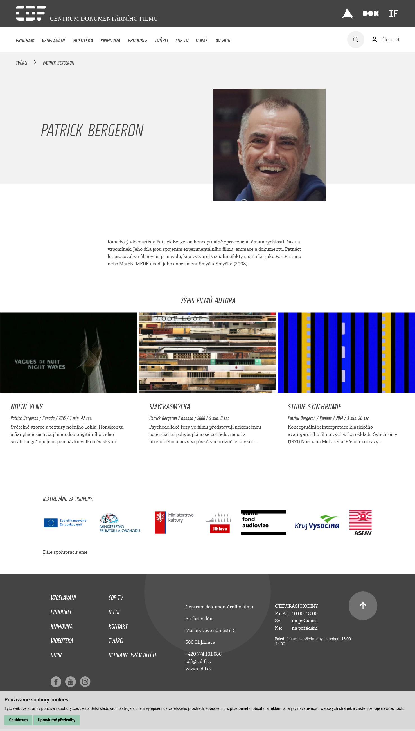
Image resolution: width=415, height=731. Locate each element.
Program (25, 39)
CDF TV (181, 39)
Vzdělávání (53, 39)
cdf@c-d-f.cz (198, 661)
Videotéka (82, 39)
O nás (202, 39)
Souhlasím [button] (18, 720)
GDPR (56, 654)
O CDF (114, 610)
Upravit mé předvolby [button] (56, 720)
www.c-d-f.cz (199, 668)
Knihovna (110, 39)
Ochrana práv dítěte (133, 654)
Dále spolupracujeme (65, 552)
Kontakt (118, 625)
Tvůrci (161, 39)
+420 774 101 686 (204, 654)
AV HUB (222, 39)
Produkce (137, 39)
